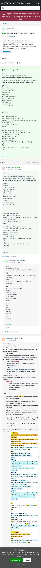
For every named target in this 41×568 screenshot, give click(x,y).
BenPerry (8, 167)
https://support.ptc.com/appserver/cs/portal (22, 369)
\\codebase (22, 480)
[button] (2, 4)
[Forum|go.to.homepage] (12, 3)
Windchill (5, 23)
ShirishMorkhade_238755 (13, 338)
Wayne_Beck (9, 28)
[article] (20, 212)
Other (4, 58)
